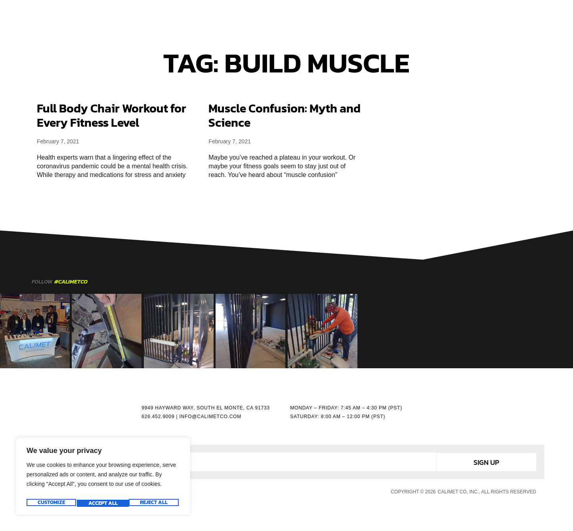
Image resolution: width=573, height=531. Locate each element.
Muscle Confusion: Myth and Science (284, 115)
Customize (50, 503)
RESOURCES (359, 16)
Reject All (102, 503)
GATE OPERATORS (251, 16)
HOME (204, 16)
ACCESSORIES (309, 16)
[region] (103, 478)
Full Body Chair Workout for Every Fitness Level (111, 115)
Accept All (154, 503)
